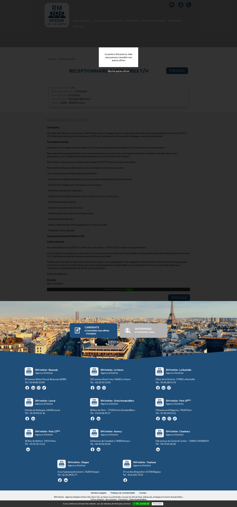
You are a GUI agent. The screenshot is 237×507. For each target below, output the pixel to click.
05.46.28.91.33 (168, 382)
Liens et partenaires (137, 499)
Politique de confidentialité (123, 493)
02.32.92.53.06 (102, 382)
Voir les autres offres (118, 71)
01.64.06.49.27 (102, 413)
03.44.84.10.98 (36, 382)
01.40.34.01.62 (168, 413)
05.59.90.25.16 (37, 413)
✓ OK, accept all (141, 504)
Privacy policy (170, 504)
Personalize (157, 504)
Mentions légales (98, 493)
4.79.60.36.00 (169, 443)
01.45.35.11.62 (37, 443)
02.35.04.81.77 (69, 474)
